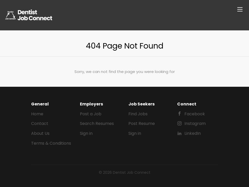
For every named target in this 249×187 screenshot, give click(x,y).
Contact (39, 123)
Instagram (195, 123)
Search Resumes (97, 123)
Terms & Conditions (51, 143)
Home (37, 114)
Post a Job (90, 114)
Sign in (86, 133)
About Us (40, 133)
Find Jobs (138, 114)
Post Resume (141, 123)
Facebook (194, 114)
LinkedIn (192, 133)
